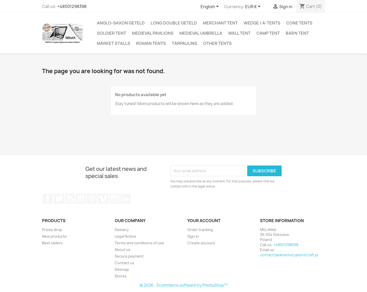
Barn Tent (297, 33)
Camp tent (268, 33)
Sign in (193, 236)
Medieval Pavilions (153, 33)
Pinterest (92, 199)
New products (54, 236)
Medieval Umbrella (200, 33)
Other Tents (217, 43)
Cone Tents (299, 23)
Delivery (122, 229)
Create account (201, 242)
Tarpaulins (184, 43)
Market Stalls (113, 43)
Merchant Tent (220, 23)
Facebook (48, 199)
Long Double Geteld (174, 23)
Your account (203, 220)
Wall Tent (239, 33)
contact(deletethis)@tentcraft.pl (289, 254)
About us (122, 249)
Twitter (59, 199)
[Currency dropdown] (253, 7)
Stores (121, 276)
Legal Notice (125, 236)
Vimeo (103, 199)
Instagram (114, 199)
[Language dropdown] (210, 7)
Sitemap (122, 269)
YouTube (81, 199)
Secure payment (129, 256)
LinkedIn (126, 199)
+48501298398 (72, 6)
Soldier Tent (111, 33)
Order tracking (200, 229)
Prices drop (52, 229)
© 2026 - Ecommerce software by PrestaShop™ (184, 285)
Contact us (124, 262)
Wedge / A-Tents (262, 23)
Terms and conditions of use (139, 242)
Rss (70, 199)
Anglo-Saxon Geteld (121, 23)
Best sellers (52, 242)
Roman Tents (151, 43)
